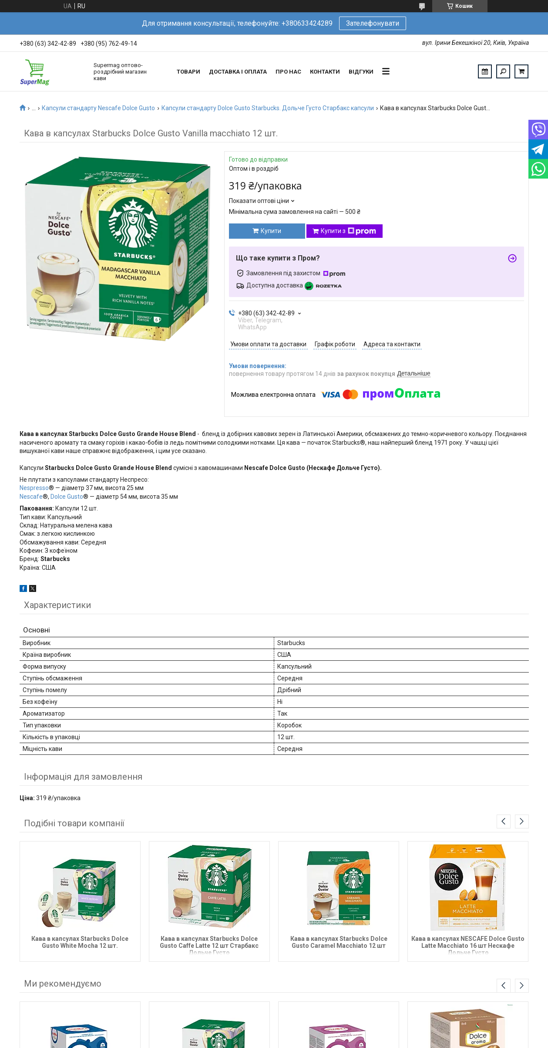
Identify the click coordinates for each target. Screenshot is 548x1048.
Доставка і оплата (238, 71)
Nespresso (34, 487)
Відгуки (361, 71)
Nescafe (31, 496)
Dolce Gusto (66, 496)
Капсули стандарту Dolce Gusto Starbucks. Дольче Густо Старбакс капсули (267, 108)
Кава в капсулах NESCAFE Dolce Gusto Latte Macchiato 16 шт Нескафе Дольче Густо (467, 945)
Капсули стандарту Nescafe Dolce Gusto (98, 108)
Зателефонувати (372, 23)
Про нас (288, 71)
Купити (271, 230)
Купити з (348, 231)
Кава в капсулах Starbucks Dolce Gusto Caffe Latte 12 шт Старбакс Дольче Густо (209, 945)
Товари (188, 71)
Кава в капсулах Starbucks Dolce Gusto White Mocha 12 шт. (79, 942)
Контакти (325, 71)
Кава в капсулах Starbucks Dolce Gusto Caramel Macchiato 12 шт (338, 942)
